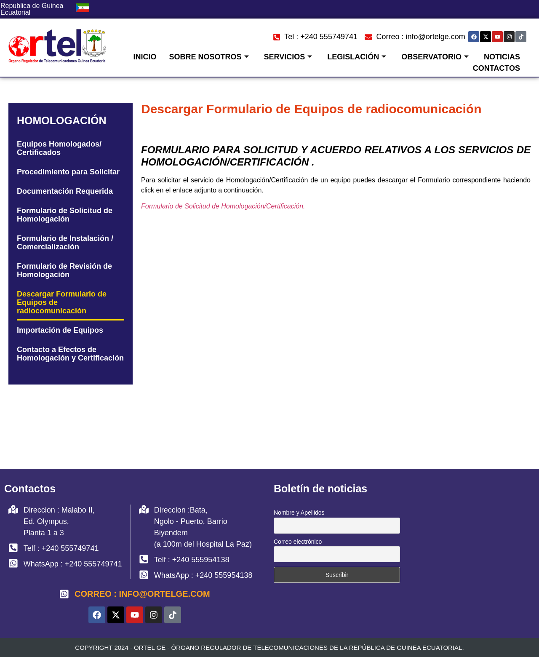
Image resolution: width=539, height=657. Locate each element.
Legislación (356, 57)
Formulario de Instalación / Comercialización (65, 242)
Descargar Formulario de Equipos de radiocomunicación (62, 302)
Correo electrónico (298, 541)
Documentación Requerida (65, 191)
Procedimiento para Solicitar (68, 172)
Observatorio (435, 57)
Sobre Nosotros (209, 57)
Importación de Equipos (60, 330)
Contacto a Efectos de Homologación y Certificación (70, 353)
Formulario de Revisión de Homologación (64, 270)
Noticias (502, 57)
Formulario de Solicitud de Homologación (64, 214)
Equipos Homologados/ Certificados (59, 148)
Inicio (145, 57)
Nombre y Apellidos (299, 512)
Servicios (288, 57)
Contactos (496, 68)
